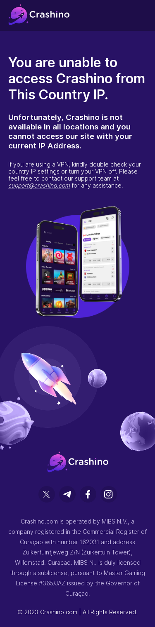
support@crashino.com (39, 185)
